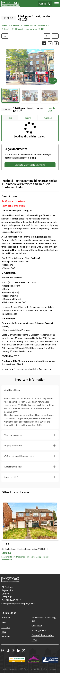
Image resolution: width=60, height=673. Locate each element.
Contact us (37, 625)
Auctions (5, 617)
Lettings (5, 627)
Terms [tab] (28, 117)
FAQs (34, 639)
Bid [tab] (10, 117)
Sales (4, 622)
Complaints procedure (43, 635)
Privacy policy (39, 630)
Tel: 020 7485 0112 (11, 600)
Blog (3, 631)
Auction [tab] (48, 117)
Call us (44, 3)
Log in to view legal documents (30, 164)
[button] (30, 390)
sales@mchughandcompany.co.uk (18, 603)
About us (5, 636)
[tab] (30, 390)
